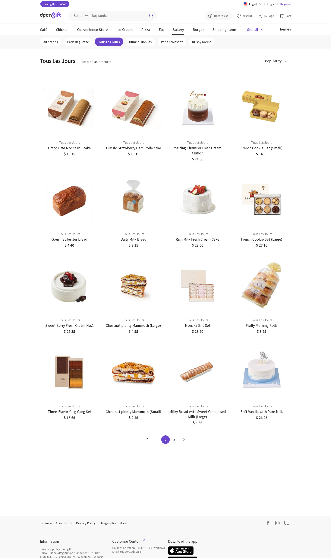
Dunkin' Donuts (140, 42)
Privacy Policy (85, 523)
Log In (271, 4)
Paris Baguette (78, 42)
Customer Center (128, 541)
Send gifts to (55, 4)
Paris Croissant (172, 42)
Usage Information (113, 523)
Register (285, 4)
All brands (50, 42)
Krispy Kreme (201, 42)
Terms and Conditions (56, 523)
